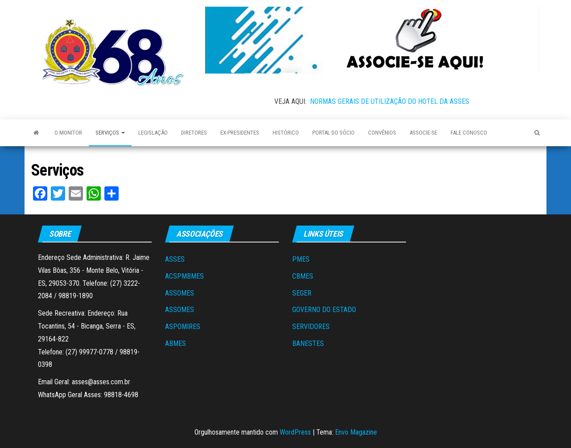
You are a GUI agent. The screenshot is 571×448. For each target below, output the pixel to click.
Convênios (382, 132)
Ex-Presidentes (239, 132)
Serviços (110, 132)
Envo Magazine (356, 432)
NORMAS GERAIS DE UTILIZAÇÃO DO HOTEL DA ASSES (389, 101)
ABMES (175, 343)
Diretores (194, 132)
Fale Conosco (469, 132)
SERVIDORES (311, 326)
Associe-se (423, 132)
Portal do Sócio (333, 132)
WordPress (295, 432)
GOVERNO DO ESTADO (324, 309)
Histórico (286, 132)
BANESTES (308, 343)
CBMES (302, 276)
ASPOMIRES (182, 326)
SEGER (301, 293)
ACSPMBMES (184, 276)
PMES (301, 259)
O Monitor (68, 132)
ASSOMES (179, 293)
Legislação (153, 132)
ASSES (175, 259)
